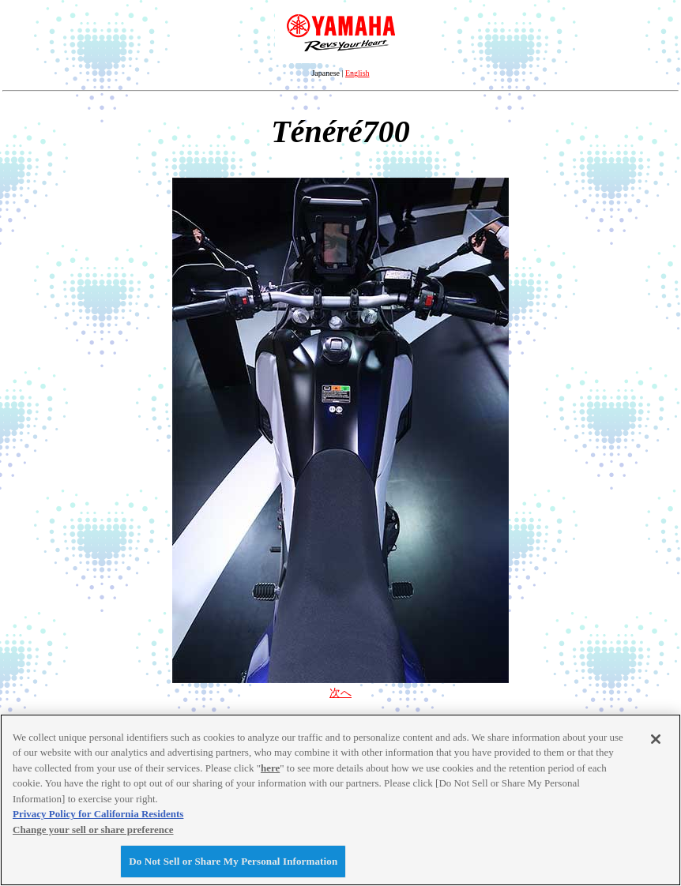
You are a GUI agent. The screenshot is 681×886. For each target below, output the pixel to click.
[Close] (655, 739)
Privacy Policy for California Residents (98, 814)
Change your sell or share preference (93, 829)
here (270, 768)
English (357, 73)
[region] (340, 800)
